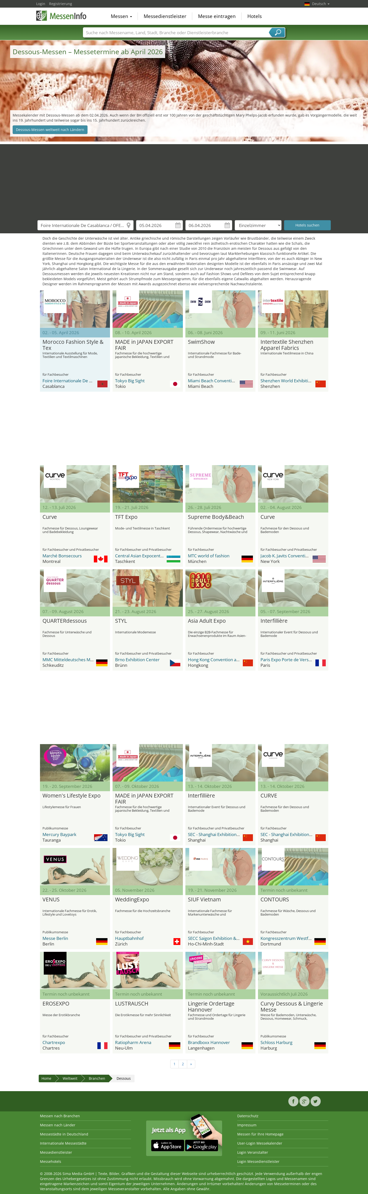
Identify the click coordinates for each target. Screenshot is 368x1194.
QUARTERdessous (64, 621)
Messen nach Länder (57, 1125)
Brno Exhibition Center (137, 659)
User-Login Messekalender (259, 1143)
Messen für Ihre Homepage (260, 1134)
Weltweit (70, 1078)
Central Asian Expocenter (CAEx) (146, 556)
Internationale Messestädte (63, 1143)
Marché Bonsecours (62, 556)
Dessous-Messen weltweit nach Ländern (50, 129)
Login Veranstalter (252, 1152)
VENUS (51, 899)
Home (46, 1078)
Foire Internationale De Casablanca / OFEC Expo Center (96, 381)
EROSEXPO (55, 1003)
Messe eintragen (217, 16)
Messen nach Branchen (60, 1115)
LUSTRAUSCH (131, 1003)
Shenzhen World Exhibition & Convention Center (308, 381)
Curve (49, 517)
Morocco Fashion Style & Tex (72, 345)
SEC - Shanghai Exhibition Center (219, 834)
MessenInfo (61, 16)
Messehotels (50, 1161)
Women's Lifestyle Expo (71, 795)
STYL (121, 621)
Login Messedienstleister (258, 1161)
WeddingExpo (132, 899)
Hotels (254, 16)
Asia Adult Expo (207, 621)
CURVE (269, 795)
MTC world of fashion (208, 556)
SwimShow (201, 342)
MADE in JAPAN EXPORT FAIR (144, 345)
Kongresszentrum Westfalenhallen (295, 938)
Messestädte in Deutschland (64, 1134)
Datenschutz (247, 1115)
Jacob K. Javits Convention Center (293, 556)
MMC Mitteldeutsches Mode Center (77, 659)
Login (40, 3)
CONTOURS (275, 899)
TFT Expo (126, 517)
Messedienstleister (165, 16)
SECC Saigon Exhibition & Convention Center (231, 938)
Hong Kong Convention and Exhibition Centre (232, 659)
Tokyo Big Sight (130, 381)
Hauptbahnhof (129, 938)
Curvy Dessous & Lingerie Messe (292, 1006)
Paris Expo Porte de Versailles (289, 659)
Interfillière (274, 621)
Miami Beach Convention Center (219, 381)
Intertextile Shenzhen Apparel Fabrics (287, 345)
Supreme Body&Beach (216, 517)
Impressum (246, 1125)
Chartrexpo (53, 1042)
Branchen (97, 1078)
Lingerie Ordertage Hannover (211, 1006)
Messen (121, 16)
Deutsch (321, 3)
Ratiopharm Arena (133, 1042)
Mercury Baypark (59, 834)
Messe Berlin (55, 938)
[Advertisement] (184, 179)
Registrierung (60, 3)
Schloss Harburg (276, 1042)
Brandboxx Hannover (209, 1042)
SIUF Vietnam (204, 899)
